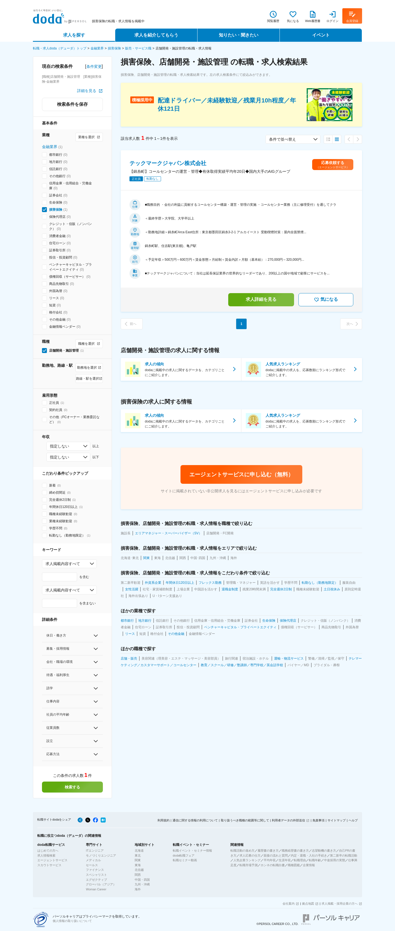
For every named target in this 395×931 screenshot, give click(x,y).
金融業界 (97, 48)
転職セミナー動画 (185, 860)
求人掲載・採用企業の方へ (339, 903)
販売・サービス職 (138, 48)
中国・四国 (142, 879)
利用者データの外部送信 (288, 820)
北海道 (139, 850)
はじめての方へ (47, 850)
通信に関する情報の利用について (195, 820)
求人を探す (74, 35)
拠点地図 (308, 903)
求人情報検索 (46, 855)
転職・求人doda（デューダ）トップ (59, 48)
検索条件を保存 (72, 104)
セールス (92, 865)
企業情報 (309, 865)
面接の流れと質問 (276, 855)
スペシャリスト (96, 874)
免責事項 (318, 820)
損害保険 (114, 48)
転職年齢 (315, 860)
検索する (72, 787)
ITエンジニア (95, 850)
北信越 (139, 869)
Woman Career (96, 889)
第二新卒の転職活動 (343, 855)
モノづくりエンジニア (101, 855)
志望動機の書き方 (324, 850)
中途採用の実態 (334, 860)
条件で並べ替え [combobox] (282, 139)
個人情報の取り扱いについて (72, 920)
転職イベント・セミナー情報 (192, 850)
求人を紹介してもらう (156, 35)
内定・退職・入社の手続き (309, 855)
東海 (138, 865)
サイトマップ (337, 820)
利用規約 (163, 820)
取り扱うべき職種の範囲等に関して (245, 820)
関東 (138, 860)
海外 (138, 889)
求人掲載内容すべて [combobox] (63, 564)
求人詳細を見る (261, 299)
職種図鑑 (294, 865)
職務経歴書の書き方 (295, 850)
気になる (326, 299)
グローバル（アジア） (101, 884)
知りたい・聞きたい (238, 35)
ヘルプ (353, 820)
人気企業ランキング (247, 860)
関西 (138, 874)
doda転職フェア (183, 855)
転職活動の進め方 (242, 850)
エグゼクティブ (96, 879)
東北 (138, 855)
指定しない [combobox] (59, 446)
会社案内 (289, 903)
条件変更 (94, 66)
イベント (321, 35)
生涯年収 (285, 860)
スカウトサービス (49, 865)
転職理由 (300, 860)
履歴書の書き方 (268, 850)
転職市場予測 (248, 865)
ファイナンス (95, 869)
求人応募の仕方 (250, 855)
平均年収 (270, 860)
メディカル (93, 860)
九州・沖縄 (142, 884)
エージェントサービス (52, 860)
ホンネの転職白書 (273, 865)
